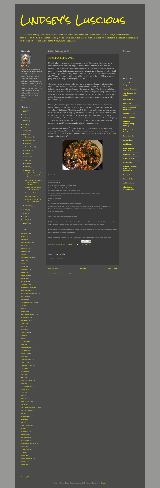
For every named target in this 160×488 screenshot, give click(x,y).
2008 (25, 216)
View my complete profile (29, 101)
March (27, 167)
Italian (23, 356)
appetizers (24, 233)
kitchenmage (127, 162)
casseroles (24, 269)
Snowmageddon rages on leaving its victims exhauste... (33, 182)
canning (23, 266)
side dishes (24, 437)
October (28, 143)
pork (22, 395)
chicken (23, 278)
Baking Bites (127, 103)
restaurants (24, 416)
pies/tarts (24, 389)
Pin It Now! (86, 245)
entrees (23, 311)
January (28, 206)
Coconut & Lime (129, 113)
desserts (23, 299)
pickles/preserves (26, 386)
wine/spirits (24, 464)
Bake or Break (128, 99)
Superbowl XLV (30, 193)
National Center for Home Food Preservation (130, 169)
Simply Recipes (128, 179)
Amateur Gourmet (129, 89)
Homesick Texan (129, 154)
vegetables (24, 455)
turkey (23, 452)
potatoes (23, 398)
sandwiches (24, 431)
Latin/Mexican (25, 359)
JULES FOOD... (129, 158)
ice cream (24, 350)
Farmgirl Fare (128, 140)
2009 (25, 213)
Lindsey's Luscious (73, 20)
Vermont (23, 461)
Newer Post (53, 268)
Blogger (103, 483)
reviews (23, 419)
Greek (23, 338)
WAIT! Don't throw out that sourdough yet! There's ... (33, 175)
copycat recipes (26, 290)
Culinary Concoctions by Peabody (128, 124)
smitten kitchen (128, 183)
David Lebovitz (128, 136)
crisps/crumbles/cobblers (29, 293)
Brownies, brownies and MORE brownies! (33, 200)
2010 (25, 210)
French (23, 323)
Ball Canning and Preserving (129, 108)
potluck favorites (26, 401)
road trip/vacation (27, 425)
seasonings (24, 434)
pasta (22, 383)
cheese (23, 272)
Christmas (24, 284)
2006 (25, 223)
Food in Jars (127, 144)
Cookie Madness (129, 118)
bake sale (24, 239)
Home (83, 268)
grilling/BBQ (25, 341)
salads (23, 428)
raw (22, 413)
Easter (23, 305)
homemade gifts (26, 347)
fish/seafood (25, 320)
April (27, 163)
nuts (22, 374)
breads (23, 254)
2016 (25, 118)
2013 (25, 127)
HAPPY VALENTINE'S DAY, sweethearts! (33, 188)
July (26, 153)
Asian (23, 236)
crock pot (24, 296)
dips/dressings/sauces (28, 302)
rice (22, 422)
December (29, 137)
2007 (25, 220)
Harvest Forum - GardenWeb (129, 149)
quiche (23, 404)
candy (23, 263)
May (27, 160)
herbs (22, 344)
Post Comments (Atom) (65, 274)
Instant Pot (24, 353)
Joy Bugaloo (27, 66)
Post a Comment (56, 259)
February (28, 170)
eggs (22, 308)
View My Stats (26, 477)
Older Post (112, 268)
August (27, 150)
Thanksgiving (25, 449)
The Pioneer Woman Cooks (128, 188)
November (29, 140)
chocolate (24, 281)
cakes (22, 260)
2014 (25, 124)
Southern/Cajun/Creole (28, 443)
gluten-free (24, 332)
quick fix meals (26, 410)
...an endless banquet (127, 84)
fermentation (25, 317)
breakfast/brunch (26, 257)
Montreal (24, 371)
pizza (22, 392)
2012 (25, 131)
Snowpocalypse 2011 (61, 57)
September (29, 147)
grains (23, 335)
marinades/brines (26, 365)
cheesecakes (25, 275)
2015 (25, 121)
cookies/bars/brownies (28, 287)
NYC (22, 377)
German (23, 329)
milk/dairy (24, 368)
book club (24, 251)
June (27, 157)
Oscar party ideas (26, 380)
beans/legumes (25, 242)
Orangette (126, 175)
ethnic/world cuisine (27, 314)
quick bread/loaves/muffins (30, 407)
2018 (25, 111)
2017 (25, 114)
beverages (24, 248)
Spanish (23, 446)
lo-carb (23, 362)
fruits (22, 326)
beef (22, 245)
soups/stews (25, 440)
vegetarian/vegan (26, 458)
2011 (25, 134)
